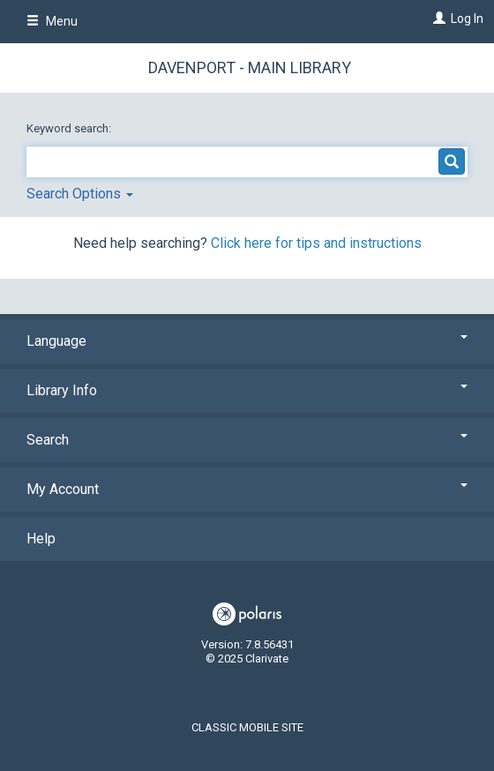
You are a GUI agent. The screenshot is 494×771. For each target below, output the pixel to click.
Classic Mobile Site (247, 727)
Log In (467, 18)
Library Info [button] (247, 390)
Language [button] (247, 341)
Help (41, 538)
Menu (52, 21)
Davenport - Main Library (249, 67)
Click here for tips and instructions (316, 243)
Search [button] (247, 439)
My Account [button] (247, 489)
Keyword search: (70, 128)
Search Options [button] (79, 193)
